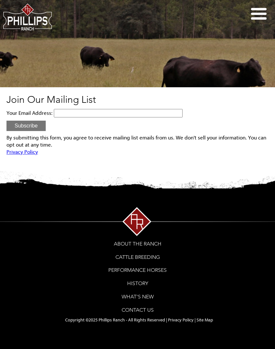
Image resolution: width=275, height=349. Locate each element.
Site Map (205, 320)
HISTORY (137, 283)
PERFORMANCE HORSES (137, 270)
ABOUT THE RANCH (137, 244)
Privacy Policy (22, 152)
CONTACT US (138, 310)
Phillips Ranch (112, 320)
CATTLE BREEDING (137, 257)
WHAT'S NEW (138, 297)
